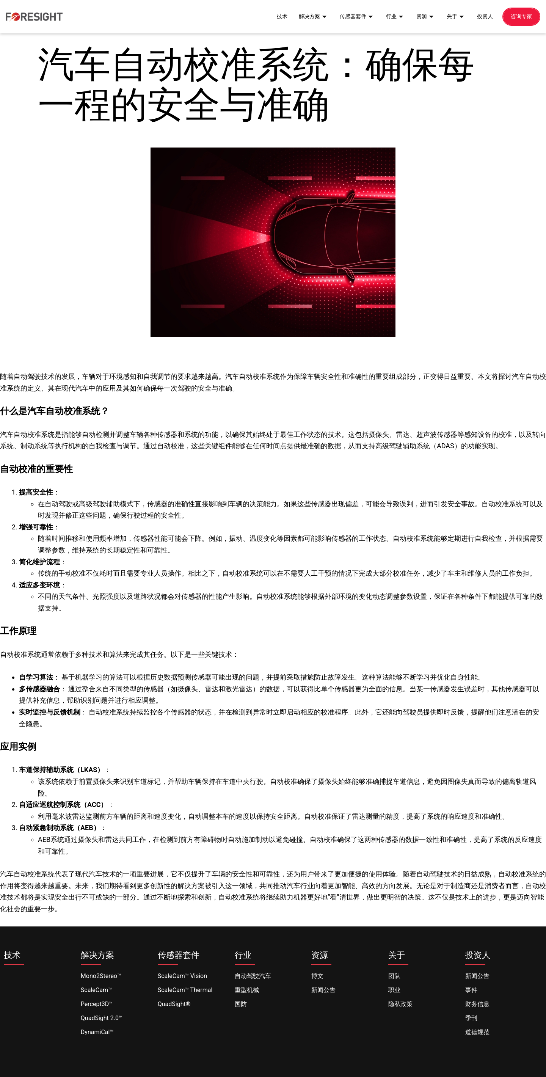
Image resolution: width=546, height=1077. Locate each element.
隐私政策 (400, 1004)
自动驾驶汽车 (253, 976)
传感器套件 (351, 16)
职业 (394, 990)
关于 (453, 16)
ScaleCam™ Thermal (185, 990)
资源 (422, 16)
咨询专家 (520, 16)
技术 (273, 16)
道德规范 (477, 1032)
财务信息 (477, 1004)
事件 (471, 990)
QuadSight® (174, 1004)
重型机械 (247, 990)
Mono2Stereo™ (101, 976)
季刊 (471, 1018)
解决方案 (306, 16)
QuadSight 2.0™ (101, 1018)
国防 (241, 1004)
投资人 (482, 16)
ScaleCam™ (96, 990)
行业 (391, 16)
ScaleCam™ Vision (182, 976)
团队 (394, 976)
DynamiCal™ (97, 1032)
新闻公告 (323, 990)
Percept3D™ (97, 1004)
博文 (317, 976)
